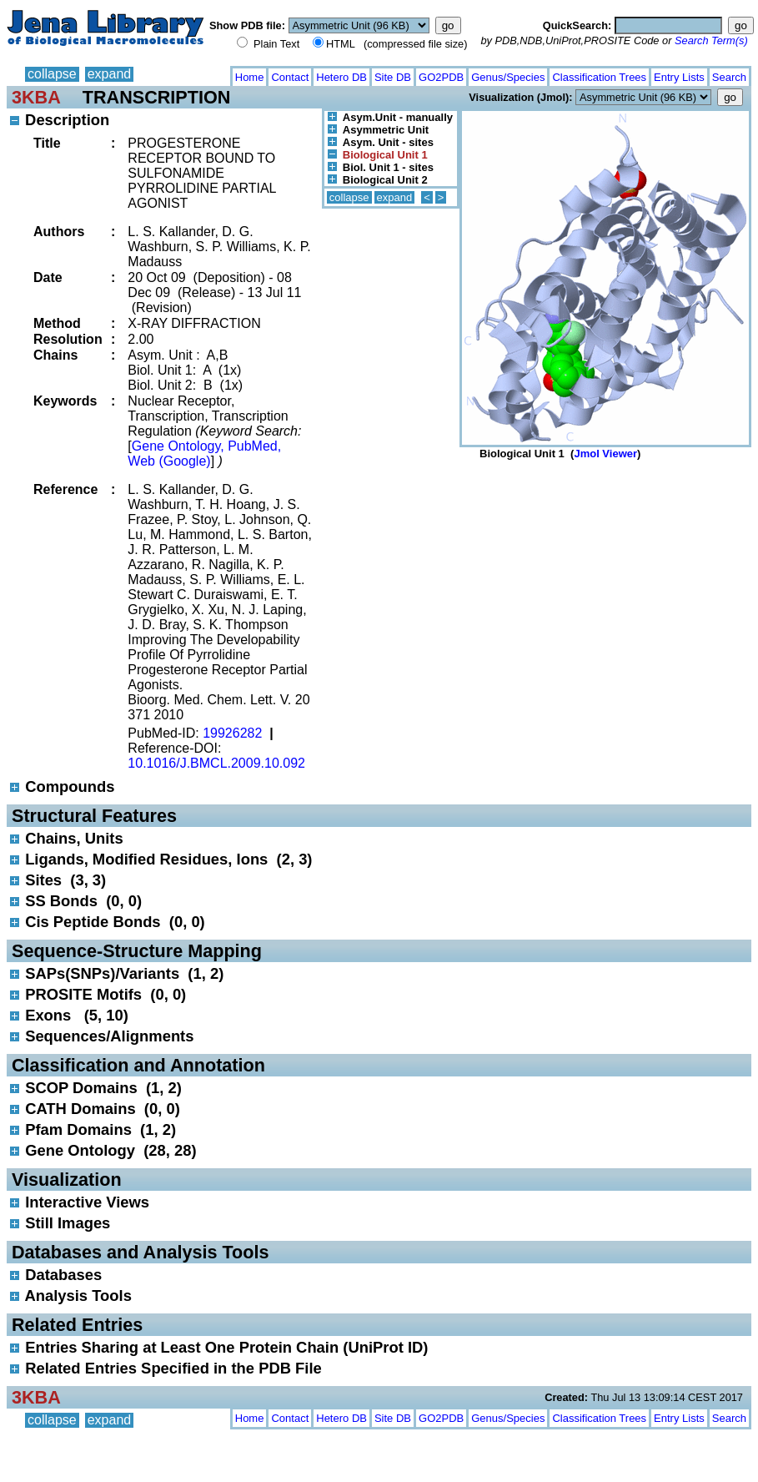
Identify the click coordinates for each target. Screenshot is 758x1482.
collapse (52, 74)
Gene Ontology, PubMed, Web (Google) (204, 453)
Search (729, 77)
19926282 (232, 733)
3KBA (36, 97)
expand (110, 74)
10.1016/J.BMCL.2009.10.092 (216, 763)
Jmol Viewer (605, 453)
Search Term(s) (711, 40)
